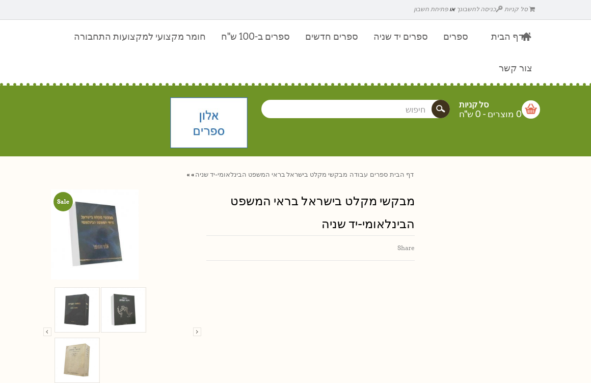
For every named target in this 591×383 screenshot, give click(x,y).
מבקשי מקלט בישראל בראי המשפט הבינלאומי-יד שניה (271, 174)
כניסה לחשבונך (479, 9)
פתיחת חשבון (431, 9)
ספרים (379, 174)
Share (406, 248)
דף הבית (402, 174)
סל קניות (519, 9)
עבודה (359, 174)
